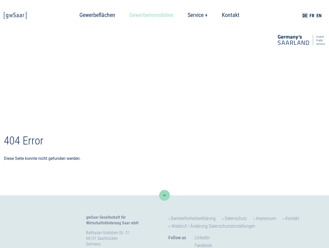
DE (305, 15)
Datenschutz (236, 218)
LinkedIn (202, 237)
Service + (198, 15)
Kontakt (231, 15)
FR (311, 15)
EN (319, 15)
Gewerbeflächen (97, 15)
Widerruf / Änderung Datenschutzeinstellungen (213, 226)
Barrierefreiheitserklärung (193, 218)
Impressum (266, 218)
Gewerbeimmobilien (151, 15)
